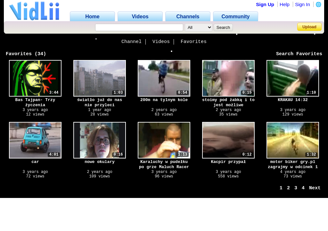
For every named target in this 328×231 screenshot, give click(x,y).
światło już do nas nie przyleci (99, 102)
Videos (161, 42)
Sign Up (265, 4)
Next (315, 188)
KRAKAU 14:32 (293, 100)
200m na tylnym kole (164, 100)
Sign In (302, 4)
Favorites (194, 42)
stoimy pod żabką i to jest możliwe (228, 102)
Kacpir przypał (228, 161)
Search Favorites (299, 54)
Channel (131, 42)
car (35, 161)
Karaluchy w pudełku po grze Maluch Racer (164, 164)
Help (285, 4)
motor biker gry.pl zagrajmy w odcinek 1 (293, 164)
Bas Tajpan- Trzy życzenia (35, 102)
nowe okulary (100, 161)
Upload (309, 26)
